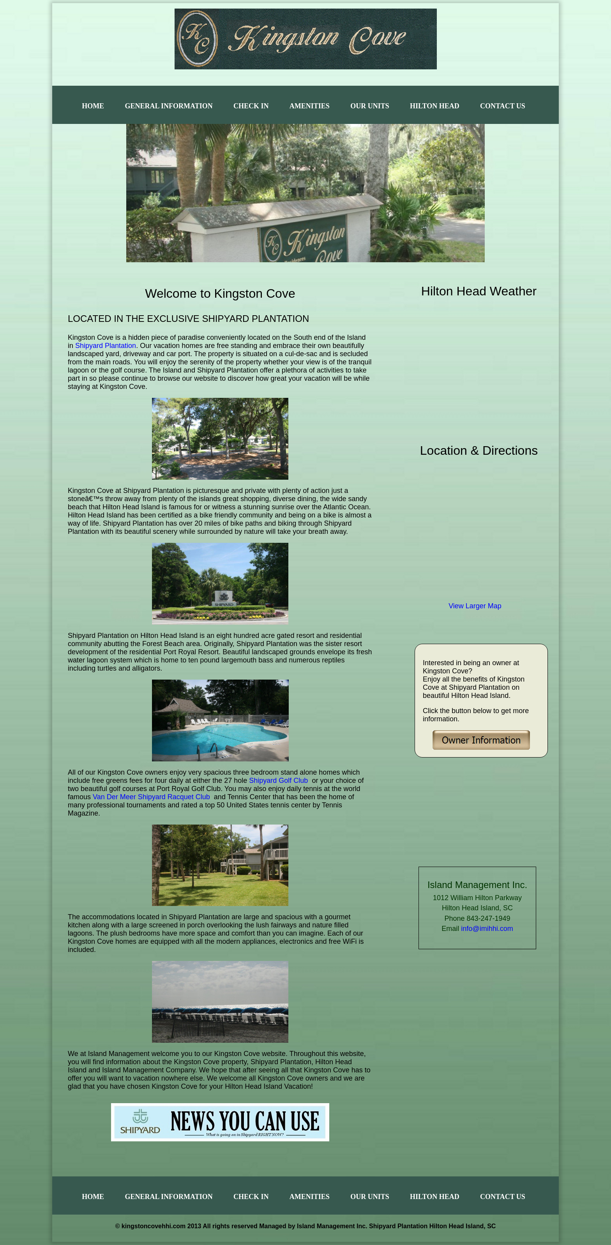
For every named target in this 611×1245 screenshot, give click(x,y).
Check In (251, 106)
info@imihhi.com (487, 928)
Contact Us (502, 106)
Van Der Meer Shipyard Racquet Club (151, 797)
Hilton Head (434, 106)
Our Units (369, 106)
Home (93, 106)
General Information (168, 106)
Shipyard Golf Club (278, 780)
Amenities (310, 106)
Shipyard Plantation (105, 346)
